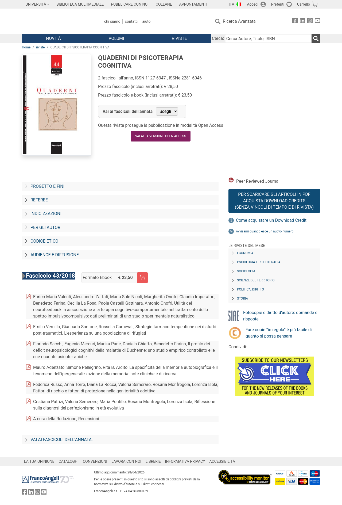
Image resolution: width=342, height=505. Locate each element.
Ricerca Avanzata (239, 21)
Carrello (303, 4)
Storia (242, 298)
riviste (40, 47)
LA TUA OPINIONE (39, 461)
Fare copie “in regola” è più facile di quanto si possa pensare (279, 333)
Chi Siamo (112, 21)
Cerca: (218, 38)
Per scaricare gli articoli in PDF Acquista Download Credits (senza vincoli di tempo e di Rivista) (274, 201)
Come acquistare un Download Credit (271, 220)
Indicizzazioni (45, 213)
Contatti (131, 21)
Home (26, 47)
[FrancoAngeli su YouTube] (317, 21)
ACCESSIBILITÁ (222, 461)
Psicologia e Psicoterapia (258, 262)
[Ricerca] (316, 38)
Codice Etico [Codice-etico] (44, 241)
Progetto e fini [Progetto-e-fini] (47, 186)
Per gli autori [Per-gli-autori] (45, 227)
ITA (231, 4)
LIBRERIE (153, 461)
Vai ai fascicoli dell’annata (128, 111)
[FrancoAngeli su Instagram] (310, 21)
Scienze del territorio (256, 280)
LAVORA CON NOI (126, 461)
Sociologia (246, 271)
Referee (39, 199)
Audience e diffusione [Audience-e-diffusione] (54, 254)
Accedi (252, 4)
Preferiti (277, 4)
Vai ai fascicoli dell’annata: (61, 439)
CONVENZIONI (95, 461)
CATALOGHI (69, 461)
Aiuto (146, 21)
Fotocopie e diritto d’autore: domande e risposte (280, 316)
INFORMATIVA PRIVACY (185, 461)
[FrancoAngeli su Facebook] (295, 21)
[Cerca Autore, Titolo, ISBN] (268, 38)
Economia (245, 253)
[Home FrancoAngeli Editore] (57, 21)
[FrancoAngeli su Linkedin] (302, 21)
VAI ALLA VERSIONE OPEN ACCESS (160, 136)
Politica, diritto (250, 289)
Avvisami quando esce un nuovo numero (264, 231)
